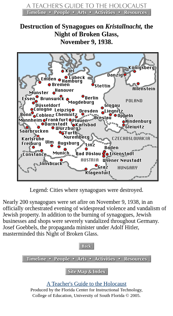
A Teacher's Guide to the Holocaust (87, 284)
